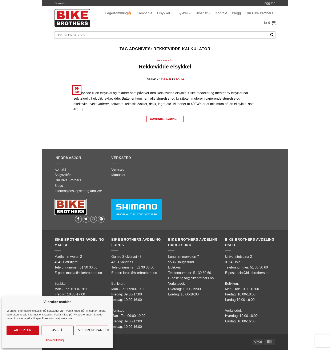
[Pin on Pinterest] (101, 219)
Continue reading (165, 119)
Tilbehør (203, 13)
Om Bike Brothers (259, 13)
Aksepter (23, 330)
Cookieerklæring (55, 340)
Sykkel (184, 13)
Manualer (118, 175)
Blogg (236, 13)
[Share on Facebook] (78, 219)
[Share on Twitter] (85, 219)
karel (180, 78)
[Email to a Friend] (93, 219)
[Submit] (272, 35)
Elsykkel (165, 13)
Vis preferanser (93, 330)
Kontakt (222, 13)
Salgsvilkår (63, 175)
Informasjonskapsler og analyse (78, 191)
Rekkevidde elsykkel (165, 66)
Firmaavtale (60, 3)
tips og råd (165, 60)
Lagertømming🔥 (118, 13)
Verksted (117, 169)
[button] (269, 23)
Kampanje (144, 13)
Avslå (57, 330)
